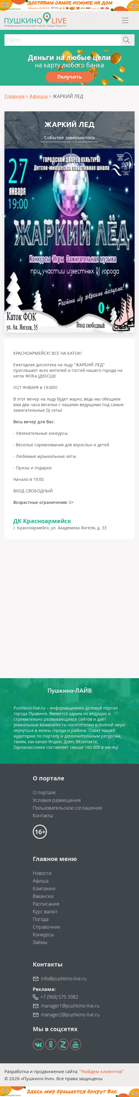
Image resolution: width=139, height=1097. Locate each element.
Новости (42, 873)
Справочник (46, 927)
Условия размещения (57, 800)
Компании (44, 888)
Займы (40, 942)
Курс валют (45, 911)
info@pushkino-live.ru (63, 978)
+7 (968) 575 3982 (59, 997)
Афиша (40, 881)
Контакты (43, 815)
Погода (40, 919)
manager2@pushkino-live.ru (70, 1014)
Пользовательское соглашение (67, 808)
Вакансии (43, 896)
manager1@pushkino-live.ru (70, 1005)
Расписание (46, 904)
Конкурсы (43, 934)
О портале (44, 792)
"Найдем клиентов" (101, 1071)
